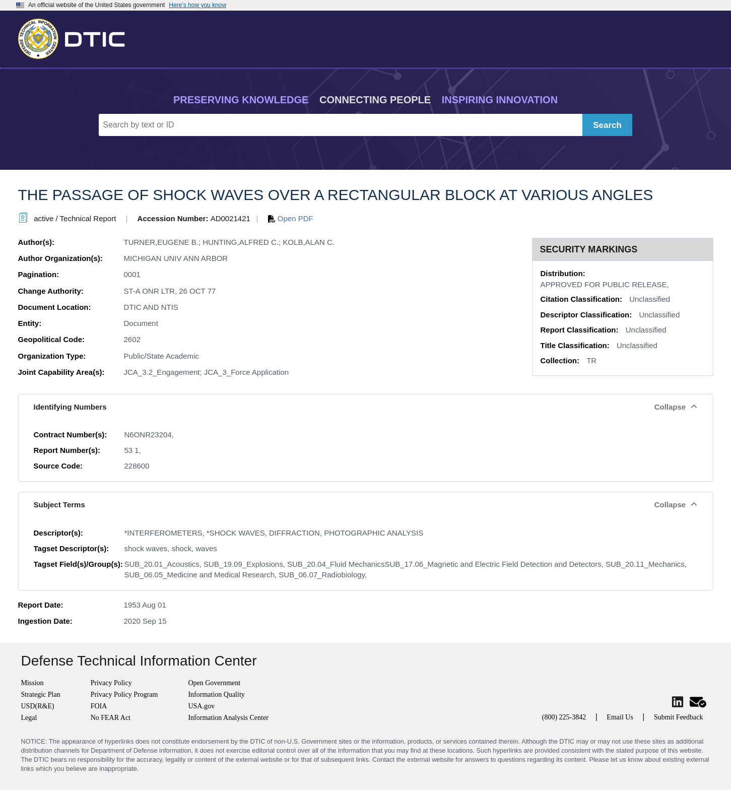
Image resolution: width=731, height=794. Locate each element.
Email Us (620, 717)
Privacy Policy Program (124, 694)
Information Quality (216, 694)
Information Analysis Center (228, 717)
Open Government (214, 683)
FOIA (99, 706)
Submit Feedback (678, 717)
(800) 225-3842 (564, 717)
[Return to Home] (76, 37)
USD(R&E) (37, 706)
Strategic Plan (40, 694)
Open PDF (290, 218)
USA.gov (201, 706)
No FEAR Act (110, 717)
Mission (32, 683)
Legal (29, 717)
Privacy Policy (111, 683)
